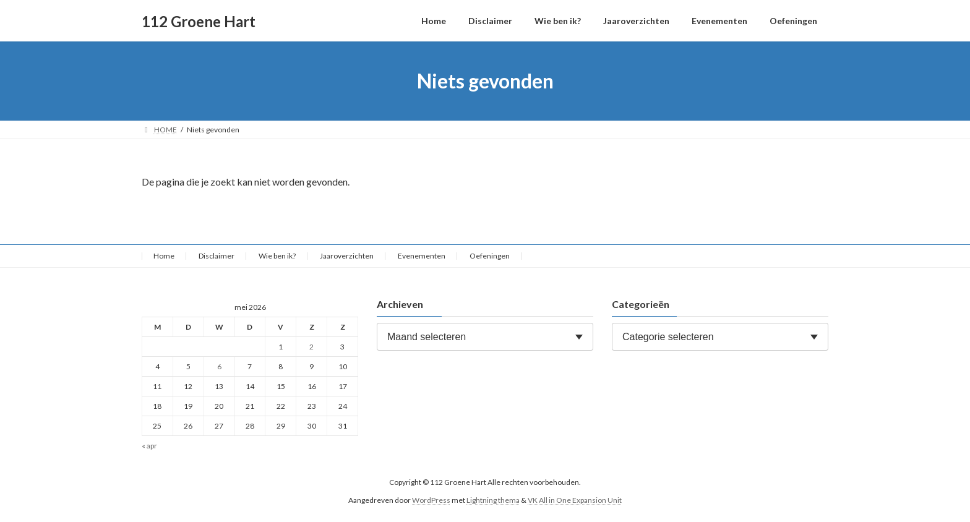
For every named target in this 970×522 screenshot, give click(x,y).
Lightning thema (493, 500)
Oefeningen (490, 255)
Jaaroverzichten (347, 255)
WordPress (431, 500)
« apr (149, 446)
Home (163, 255)
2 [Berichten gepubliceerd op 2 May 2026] (311, 346)
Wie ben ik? (277, 255)
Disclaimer (216, 255)
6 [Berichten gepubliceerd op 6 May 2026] (219, 366)
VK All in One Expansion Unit (575, 500)
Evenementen (421, 255)
